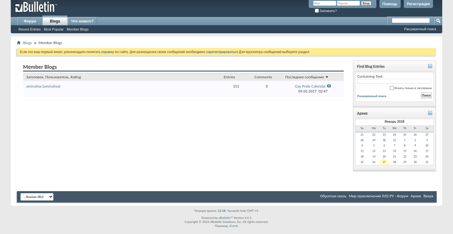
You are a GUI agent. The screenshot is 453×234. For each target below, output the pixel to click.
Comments (263, 77)
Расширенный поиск (420, 29)
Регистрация (418, 4)
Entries (229, 77)
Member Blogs (78, 29)
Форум (30, 21)
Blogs (55, 21)
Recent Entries (29, 29)
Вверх (428, 196)
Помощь (390, 4)
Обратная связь (333, 196)
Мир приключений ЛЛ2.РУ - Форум (378, 196)
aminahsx (34, 86)
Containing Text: (394, 79)
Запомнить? (326, 11)
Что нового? (82, 21)
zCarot (233, 226)
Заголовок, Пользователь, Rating (53, 77)
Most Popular (54, 29)
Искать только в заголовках (411, 88)
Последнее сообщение (307, 77)
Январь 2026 (395, 121)
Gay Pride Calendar (310, 86)
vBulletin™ (225, 218)
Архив (416, 196)
